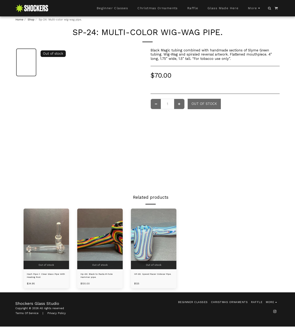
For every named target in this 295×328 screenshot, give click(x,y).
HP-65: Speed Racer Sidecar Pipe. (153, 276)
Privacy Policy (56, 314)
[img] (46, 239)
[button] (269, 8)
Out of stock (204, 104)
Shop (31, 19)
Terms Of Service (27, 314)
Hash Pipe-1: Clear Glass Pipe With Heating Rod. (46, 276)
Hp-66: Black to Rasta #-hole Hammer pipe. (97, 276)
